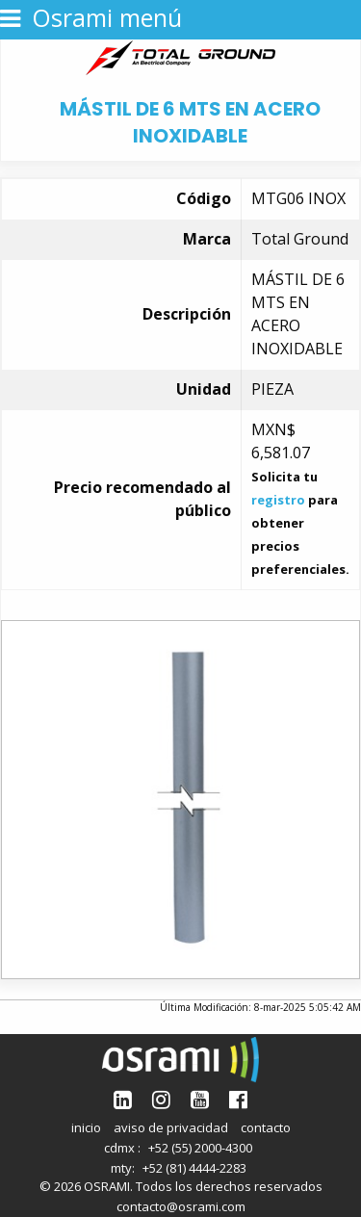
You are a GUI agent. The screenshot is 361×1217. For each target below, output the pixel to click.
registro (278, 499)
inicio (86, 1127)
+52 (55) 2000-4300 (200, 1147)
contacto (266, 1127)
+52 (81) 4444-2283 (194, 1168)
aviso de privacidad (171, 1127)
